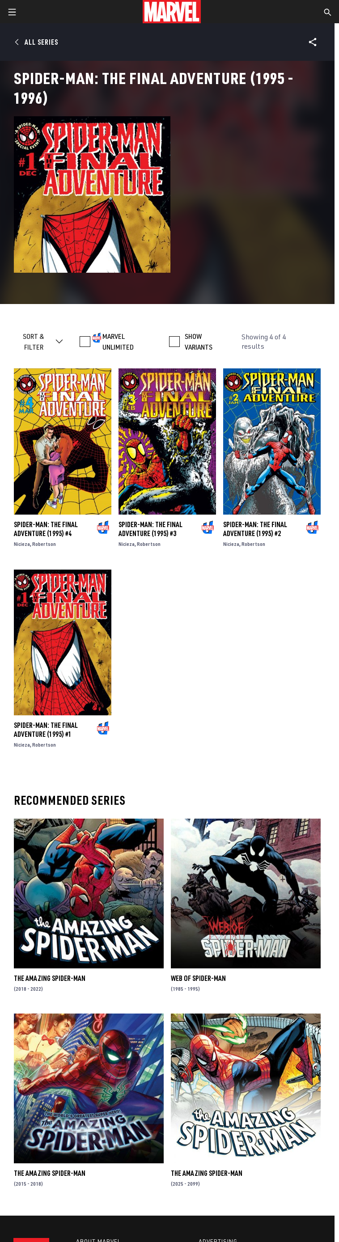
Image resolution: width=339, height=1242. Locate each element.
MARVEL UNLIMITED (118, 341)
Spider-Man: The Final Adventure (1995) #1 (46, 730)
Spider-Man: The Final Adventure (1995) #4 (46, 529)
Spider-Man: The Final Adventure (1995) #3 (150, 529)
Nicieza (22, 544)
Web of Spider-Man (198, 978)
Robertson (44, 544)
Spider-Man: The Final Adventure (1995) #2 (255, 529)
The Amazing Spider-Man (49, 978)
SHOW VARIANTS (198, 341)
